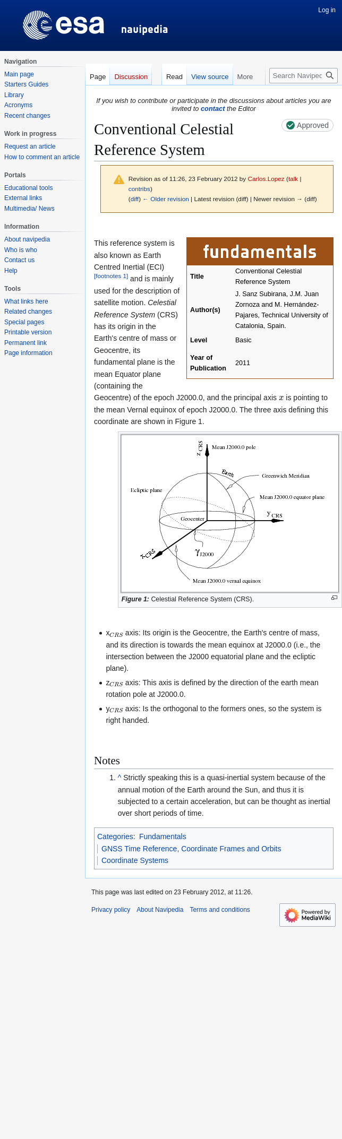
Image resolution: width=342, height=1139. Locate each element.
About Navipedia (159, 909)
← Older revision (165, 198)
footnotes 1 (111, 276)
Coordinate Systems (134, 860)
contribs (139, 188)
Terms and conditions (220, 909)
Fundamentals (162, 836)
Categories (115, 836)
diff (135, 198)
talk (293, 178)
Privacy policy (110, 909)
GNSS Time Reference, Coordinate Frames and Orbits (191, 848)
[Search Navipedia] (303, 75)
